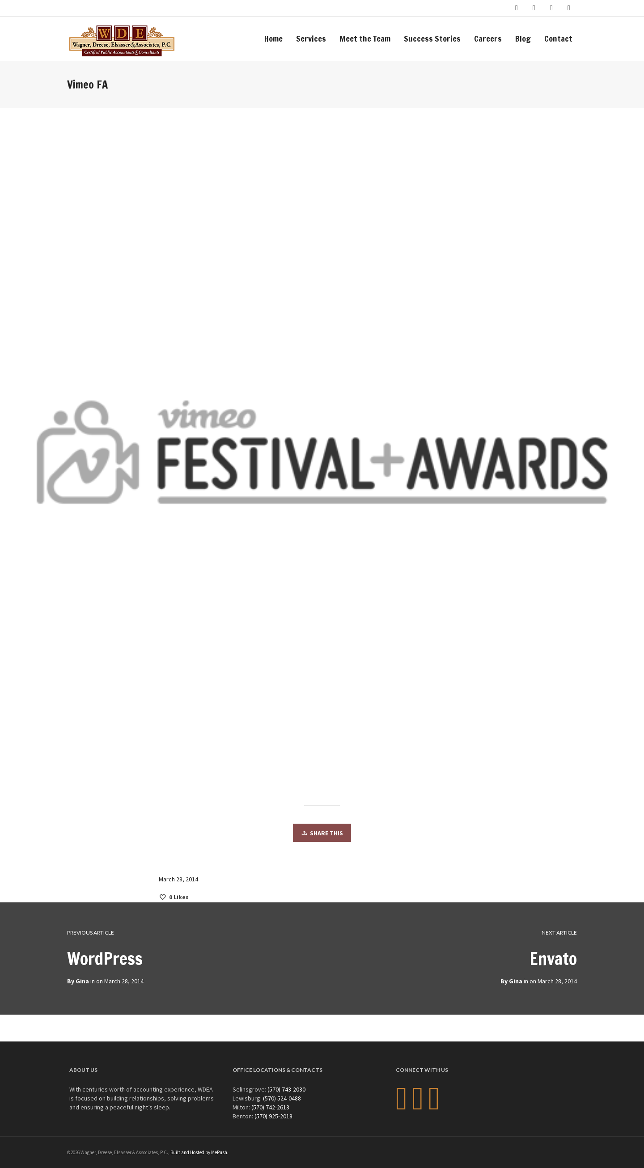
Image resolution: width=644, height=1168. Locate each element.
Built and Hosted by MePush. (199, 1152)
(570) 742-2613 (270, 1107)
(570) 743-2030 (286, 1089)
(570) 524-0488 (282, 1098)
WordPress (105, 959)
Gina (515, 981)
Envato (553, 959)
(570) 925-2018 (273, 1116)
